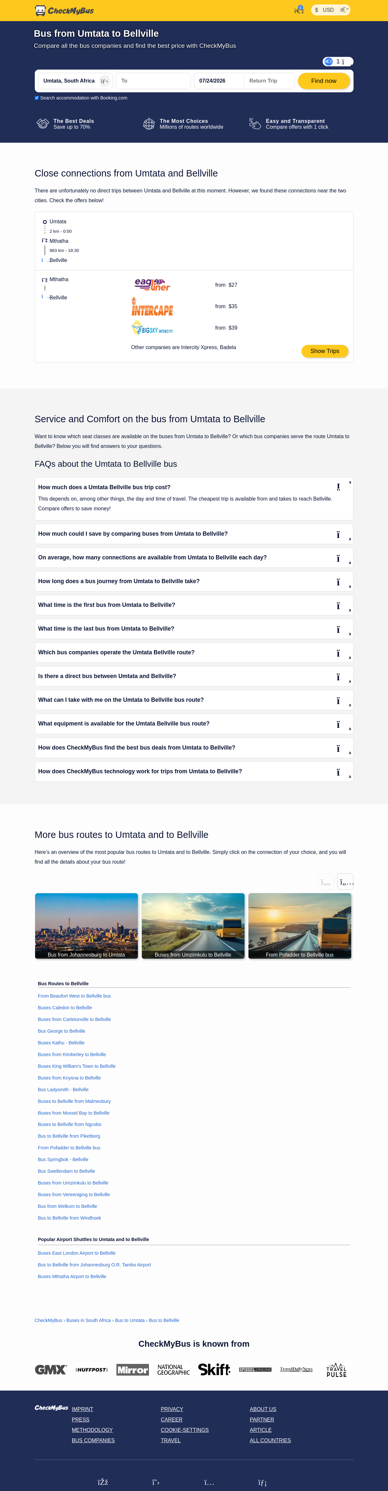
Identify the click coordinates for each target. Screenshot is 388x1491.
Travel (171, 1440)
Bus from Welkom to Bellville (67, 1206)
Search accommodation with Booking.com (83, 97)
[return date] (269, 81)
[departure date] (219, 81)
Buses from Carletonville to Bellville (74, 1019)
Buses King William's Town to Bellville (77, 1066)
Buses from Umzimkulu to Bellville (73, 1183)
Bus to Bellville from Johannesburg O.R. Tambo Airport (94, 1264)
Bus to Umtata (130, 1320)
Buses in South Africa (88, 1320)
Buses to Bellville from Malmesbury (74, 1101)
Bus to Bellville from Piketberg (69, 1136)
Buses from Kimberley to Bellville (72, 1054)
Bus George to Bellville (62, 1031)
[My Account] (297, 10)
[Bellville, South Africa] (153, 81)
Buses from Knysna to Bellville (69, 1077)
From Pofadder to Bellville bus (69, 1148)
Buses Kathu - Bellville (61, 1042)
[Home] (64, 10)
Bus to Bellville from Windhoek (69, 1218)
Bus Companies (93, 1440)
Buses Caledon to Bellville (65, 1007)
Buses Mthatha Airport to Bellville (72, 1276)
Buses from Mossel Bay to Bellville (74, 1113)
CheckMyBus (48, 1320)
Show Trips (324, 351)
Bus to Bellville (164, 1320)
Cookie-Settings (185, 1430)
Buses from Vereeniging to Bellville (74, 1194)
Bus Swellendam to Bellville (66, 1171)
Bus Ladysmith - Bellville (63, 1089)
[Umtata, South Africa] (75, 81)
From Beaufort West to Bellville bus (74, 996)
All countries (270, 1440)
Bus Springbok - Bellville (63, 1159)
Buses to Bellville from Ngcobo (69, 1124)
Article (261, 1430)
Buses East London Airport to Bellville (77, 1253)
